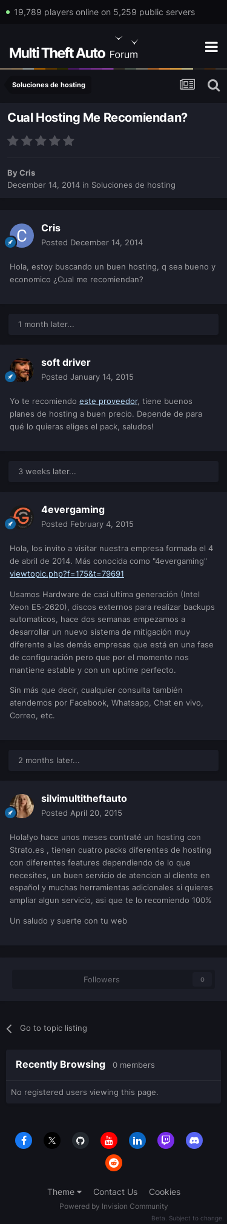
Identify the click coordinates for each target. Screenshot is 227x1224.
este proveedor (108, 401)
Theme (64, 1191)
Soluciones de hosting (133, 185)
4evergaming (73, 509)
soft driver (66, 362)
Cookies (164, 1191)
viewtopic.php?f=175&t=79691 (67, 573)
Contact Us (115, 1191)
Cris (27, 172)
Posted (92, 242)
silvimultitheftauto (84, 798)
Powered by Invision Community (113, 1206)
